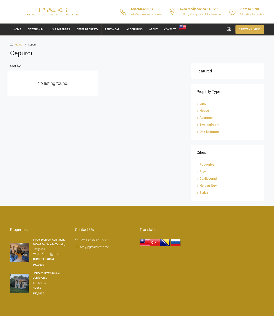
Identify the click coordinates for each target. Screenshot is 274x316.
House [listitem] (203, 111)
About (153, 29)
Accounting (134, 29)
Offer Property (87, 29)
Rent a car (112, 29)
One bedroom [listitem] (208, 132)
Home (17, 29)
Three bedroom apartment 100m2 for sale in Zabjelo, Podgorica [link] (49, 244)
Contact (170, 29)
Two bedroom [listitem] (208, 125)
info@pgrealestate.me (146, 14)
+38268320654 (142, 9)
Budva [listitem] (202, 193)
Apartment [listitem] (205, 118)
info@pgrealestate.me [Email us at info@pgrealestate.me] (94, 247)
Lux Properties (59, 29)
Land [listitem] (201, 104)
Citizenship (35, 29)
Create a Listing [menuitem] (250, 29)
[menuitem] (228, 29)
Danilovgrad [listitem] (207, 179)
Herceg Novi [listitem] (207, 186)
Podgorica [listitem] (205, 164)
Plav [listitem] (201, 171)
